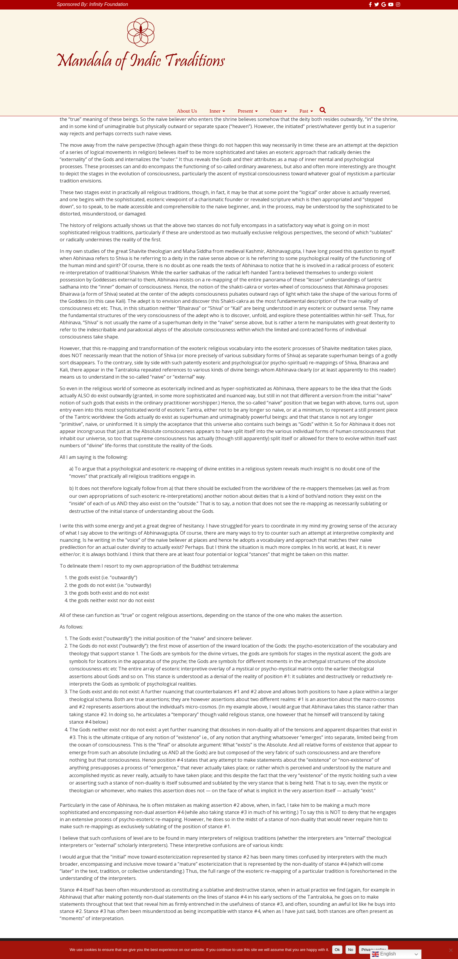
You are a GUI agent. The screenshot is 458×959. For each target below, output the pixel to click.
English (384, 954)
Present (321, 41)
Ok (337, 949)
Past (379, 41)
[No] (451, 950)
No (350, 949)
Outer (352, 41)
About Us (262, 41)
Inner (290, 41)
